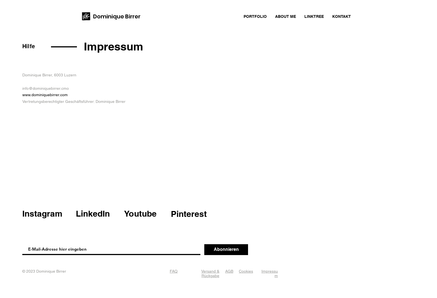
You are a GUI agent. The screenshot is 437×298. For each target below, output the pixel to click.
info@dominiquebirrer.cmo (45, 88)
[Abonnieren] (226, 249)
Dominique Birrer (116, 16)
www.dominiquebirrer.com (45, 95)
